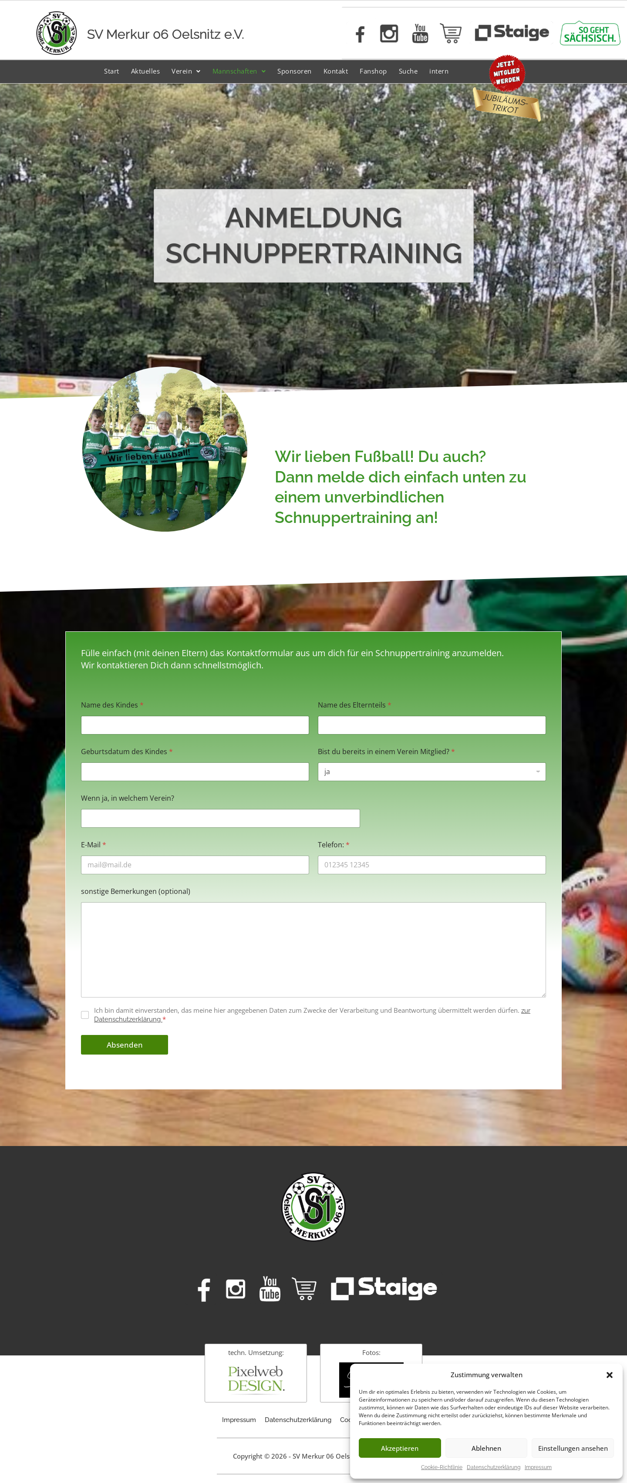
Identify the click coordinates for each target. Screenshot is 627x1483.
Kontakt (336, 71)
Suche (408, 71)
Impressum (538, 1467)
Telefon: (334, 845)
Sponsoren (294, 71)
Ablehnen (486, 1448)
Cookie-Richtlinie (441, 1467)
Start (111, 71)
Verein (186, 71)
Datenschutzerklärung (493, 1467)
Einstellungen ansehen (573, 1448)
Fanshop (373, 71)
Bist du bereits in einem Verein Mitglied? (386, 752)
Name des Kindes (112, 705)
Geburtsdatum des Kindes (127, 752)
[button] (609, 1375)
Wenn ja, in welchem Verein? (127, 798)
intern (438, 71)
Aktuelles (145, 71)
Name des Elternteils (354, 705)
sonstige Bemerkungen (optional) (135, 891)
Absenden (125, 1045)
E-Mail (93, 845)
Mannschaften (239, 71)
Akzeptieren (399, 1448)
